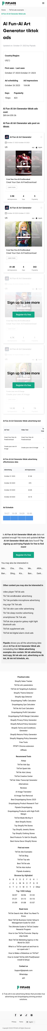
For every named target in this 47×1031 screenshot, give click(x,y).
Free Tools (23, 742)
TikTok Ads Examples (23, 852)
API (23, 978)
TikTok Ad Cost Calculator (23, 708)
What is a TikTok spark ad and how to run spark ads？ (23, 947)
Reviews (23, 788)
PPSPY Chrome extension (23, 746)
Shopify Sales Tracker (23, 681)
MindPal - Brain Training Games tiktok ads (5, 568)
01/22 (32, 895)
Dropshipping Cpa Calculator (23, 704)
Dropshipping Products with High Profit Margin (23, 812)
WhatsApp (23, 974)
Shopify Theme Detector (23, 693)
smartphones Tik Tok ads (14, 617)
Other (37, 887)
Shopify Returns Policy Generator (23, 734)
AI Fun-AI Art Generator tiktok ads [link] (13, 14)
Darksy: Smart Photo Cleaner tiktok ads (41, 573)
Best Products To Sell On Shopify (23, 837)
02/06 (23, 895)
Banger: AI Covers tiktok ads (5, 573)
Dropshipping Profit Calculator (23, 712)
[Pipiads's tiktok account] (26, 1015)
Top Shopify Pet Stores (23, 826)
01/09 (14, 903)
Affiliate (23, 750)
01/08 (23, 903)
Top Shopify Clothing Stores (23, 833)
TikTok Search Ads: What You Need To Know (23, 914)
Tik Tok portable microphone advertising (21, 600)
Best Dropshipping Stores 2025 (23, 799)
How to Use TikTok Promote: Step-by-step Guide (24, 934)
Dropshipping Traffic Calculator (23, 701)
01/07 (32, 903)
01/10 (32, 899)
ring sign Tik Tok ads (12, 604)
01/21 (14, 899)
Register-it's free (23, 314)
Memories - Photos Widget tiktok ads (32, 568)
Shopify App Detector (23, 697)
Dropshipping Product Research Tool (23, 803)
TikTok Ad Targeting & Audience (23, 689)
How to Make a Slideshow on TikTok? (23, 953)
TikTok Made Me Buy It (23, 818)
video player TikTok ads (13, 592)
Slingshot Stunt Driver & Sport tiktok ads (14, 573)
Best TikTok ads (23, 863)
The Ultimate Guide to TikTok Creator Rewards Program (23, 928)
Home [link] (3, 10)
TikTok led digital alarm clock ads (18, 633)
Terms (21, 1022)
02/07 (14, 895)
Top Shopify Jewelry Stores (23, 829)
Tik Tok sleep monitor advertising (18, 613)
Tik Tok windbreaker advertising (17, 596)
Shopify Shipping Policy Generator (23, 738)
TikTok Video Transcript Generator (23, 780)
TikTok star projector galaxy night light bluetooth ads (20, 623)
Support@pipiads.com (23, 970)
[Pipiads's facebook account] (15, 1015)
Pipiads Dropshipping (23, 807)
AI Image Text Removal (23, 796)
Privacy (14, 1022)
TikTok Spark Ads (24, 768)
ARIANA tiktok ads (41, 568)
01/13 (23, 899)
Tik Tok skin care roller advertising (18, 609)
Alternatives (23, 784)
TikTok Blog (23, 856)
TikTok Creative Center (23, 776)
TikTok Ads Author (23, 867)
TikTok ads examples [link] (16, 10)
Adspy (23, 761)
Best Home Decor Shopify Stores (23, 841)
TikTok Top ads (23, 860)
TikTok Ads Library (23, 772)
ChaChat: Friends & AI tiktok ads (14, 568)
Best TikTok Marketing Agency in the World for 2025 (23, 941)
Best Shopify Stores (23, 822)
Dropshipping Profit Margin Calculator (23, 716)
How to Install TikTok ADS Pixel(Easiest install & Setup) (23, 958)
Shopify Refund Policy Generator (23, 724)
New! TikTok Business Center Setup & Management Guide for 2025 (23, 921)
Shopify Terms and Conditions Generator (23, 729)
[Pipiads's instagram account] (31, 1015)
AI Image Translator (23, 792)
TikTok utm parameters (23, 685)
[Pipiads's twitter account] (21, 1015)
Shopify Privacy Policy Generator (23, 720)
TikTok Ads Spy (23, 765)
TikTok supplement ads (13, 629)
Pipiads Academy (23, 871)
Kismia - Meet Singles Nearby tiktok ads (23, 573)
